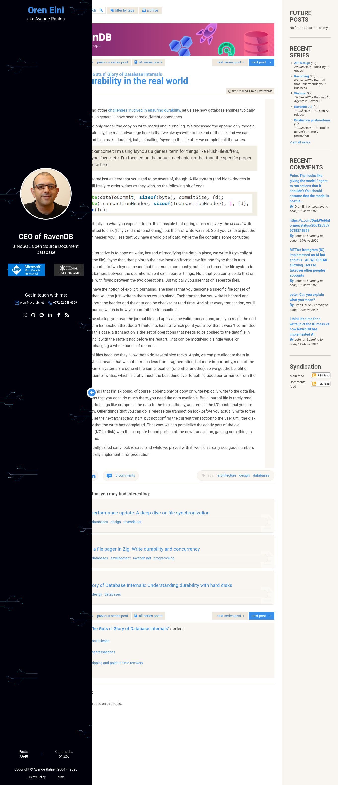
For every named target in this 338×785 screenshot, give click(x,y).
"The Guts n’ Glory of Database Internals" (175, 696)
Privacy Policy (36, 775)
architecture (224, 515)
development (167, 608)
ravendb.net (179, 569)
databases (259, 515)
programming (210, 608)
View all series (300, 142)
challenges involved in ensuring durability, (180, 112)
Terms (60, 775)
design (242, 515)
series (193, 57)
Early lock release (141, 709)
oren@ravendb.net (32, 303)
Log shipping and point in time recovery (158, 731)
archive (195, 12)
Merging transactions (144, 720)
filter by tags (167, 12)
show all (113, 738)
